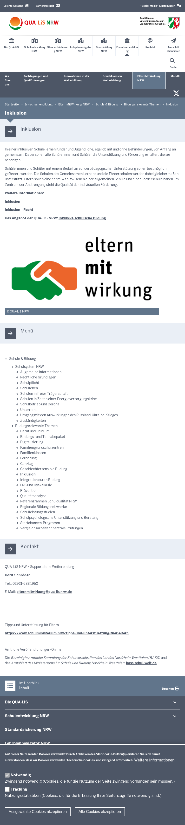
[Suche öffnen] (173, 64)
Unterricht (28, 410)
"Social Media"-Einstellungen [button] (160, 5)
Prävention (28, 490)
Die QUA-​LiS (16, 702)
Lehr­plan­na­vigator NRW (27, 743)
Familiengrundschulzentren (42, 447)
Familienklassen (33, 453)
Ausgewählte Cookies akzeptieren (38, 812)
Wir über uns (8, 80)
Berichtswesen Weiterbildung (112, 78)
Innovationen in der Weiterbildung (76, 78)
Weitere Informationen (154, 760)
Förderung (28, 458)
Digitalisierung (31, 442)
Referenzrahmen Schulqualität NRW (48, 501)
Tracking (19, 789)
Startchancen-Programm (40, 523)
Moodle (175, 76)
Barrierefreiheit (48, 5)
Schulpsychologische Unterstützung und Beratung (59, 517)
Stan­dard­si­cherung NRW (28, 729)
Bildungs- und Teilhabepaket (42, 437)
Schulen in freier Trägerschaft (44, 393)
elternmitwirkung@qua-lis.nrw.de (44, 592)
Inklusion (12, 201)
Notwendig (21, 775)
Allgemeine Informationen (40, 372)
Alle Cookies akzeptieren (100, 812)
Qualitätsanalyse (33, 496)
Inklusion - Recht (19, 210)
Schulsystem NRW (29, 366)
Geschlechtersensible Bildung (43, 469)
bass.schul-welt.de (141, 663)
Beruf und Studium (35, 431)
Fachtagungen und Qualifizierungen (36, 78)
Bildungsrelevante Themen (36, 426)
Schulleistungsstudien (37, 512)
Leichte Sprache (16, 5)
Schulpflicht (29, 383)
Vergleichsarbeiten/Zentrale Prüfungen (51, 528)
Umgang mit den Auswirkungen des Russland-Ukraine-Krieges (69, 415)
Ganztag (26, 463)
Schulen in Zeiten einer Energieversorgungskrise (58, 399)
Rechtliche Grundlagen (38, 377)
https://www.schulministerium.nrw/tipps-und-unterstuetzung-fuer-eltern (67, 633)
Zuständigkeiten (33, 420)
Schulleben (29, 388)
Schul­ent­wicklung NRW (27, 715)
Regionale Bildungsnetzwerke (43, 507)
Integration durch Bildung (40, 480)
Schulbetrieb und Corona (39, 404)
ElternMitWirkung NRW (149, 78)
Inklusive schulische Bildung (82, 218)
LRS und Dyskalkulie (36, 485)
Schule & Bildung (22, 359)
